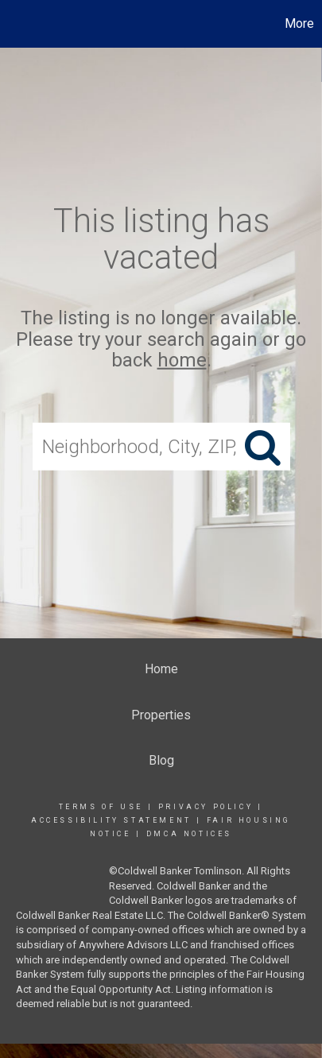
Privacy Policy (205, 807)
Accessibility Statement (111, 820)
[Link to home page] (14, 24)
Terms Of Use (101, 807)
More (299, 23)
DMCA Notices (189, 834)
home (182, 360)
